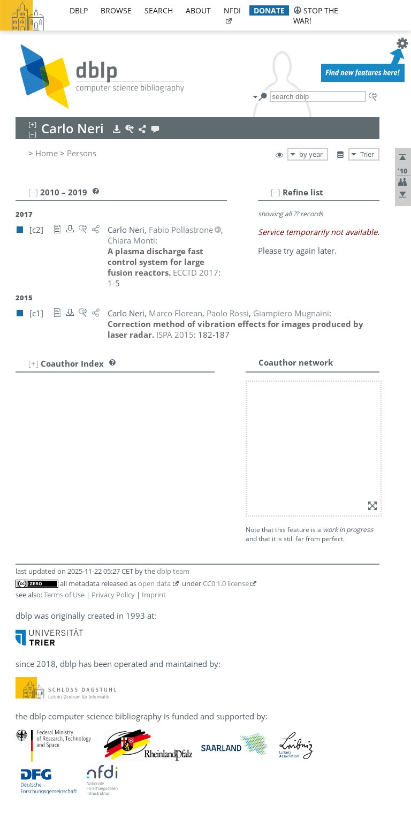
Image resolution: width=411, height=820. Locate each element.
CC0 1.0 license (226, 583)
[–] (275, 192)
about (198, 10)
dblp (79, 10)
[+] (33, 363)
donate (269, 10)
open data (154, 583)
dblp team (173, 571)
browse (116, 10)
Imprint (154, 594)
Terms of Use (64, 594)
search (158, 10)
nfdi (232, 10)
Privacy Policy (113, 594)
